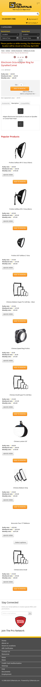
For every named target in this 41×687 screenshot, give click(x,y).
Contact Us (6, 651)
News (4, 660)
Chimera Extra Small (20, 570)
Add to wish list (28, 92)
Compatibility (25, 103)
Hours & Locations (9, 646)
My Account (33, 19)
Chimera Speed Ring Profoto (20, 348)
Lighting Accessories (16, 50)
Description (15, 103)
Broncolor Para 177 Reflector (20, 523)
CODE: (2, 70)
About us (5, 643)
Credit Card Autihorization (12, 663)
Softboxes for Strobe (29, 50)
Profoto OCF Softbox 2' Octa (20, 255)
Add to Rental (20, 89)
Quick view (8, 175)
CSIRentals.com (34, 680)
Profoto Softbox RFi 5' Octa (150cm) (20, 163)
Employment (6, 674)
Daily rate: (5, 74)
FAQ (3, 669)
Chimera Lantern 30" (20, 441)
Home (3, 50)
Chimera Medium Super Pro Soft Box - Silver (20, 302)
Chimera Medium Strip (20, 488)
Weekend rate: (7, 76)
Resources (5, 654)
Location (5, 34)
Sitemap (5, 666)
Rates (4, 657)
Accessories (6, 103)
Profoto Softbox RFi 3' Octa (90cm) (20, 209)
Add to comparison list (27, 94)
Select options (20, 542)
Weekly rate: (6, 78)
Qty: (16, 85)
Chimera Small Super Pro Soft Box (20, 395)
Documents (6, 672)
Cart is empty (33, 23)
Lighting (8, 50)
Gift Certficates (7, 648)
